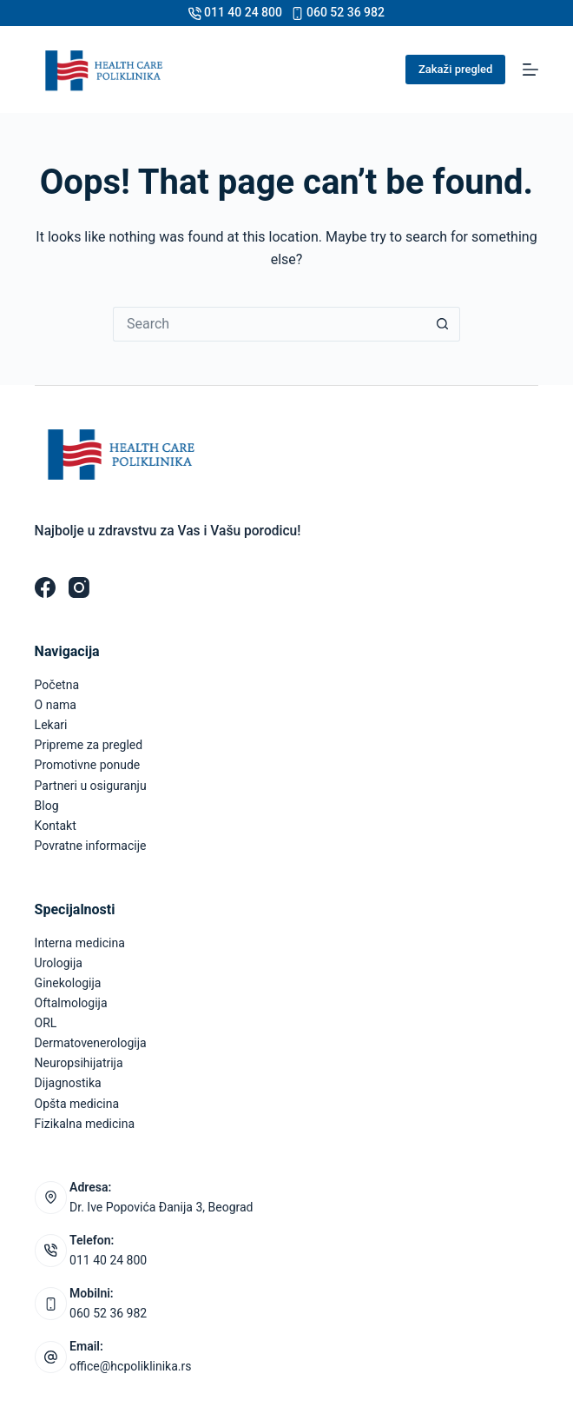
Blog (47, 806)
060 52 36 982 (345, 12)
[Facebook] (45, 587)
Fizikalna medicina (85, 1124)
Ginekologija (68, 983)
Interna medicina (80, 943)
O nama (55, 705)
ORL (46, 1023)
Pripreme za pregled (89, 745)
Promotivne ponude (88, 765)
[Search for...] (269, 324)
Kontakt (55, 826)
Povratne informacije (91, 846)
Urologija (58, 963)
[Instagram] (79, 587)
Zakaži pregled (455, 69)
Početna (57, 685)
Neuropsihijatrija (79, 1063)
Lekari (51, 725)
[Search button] (442, 324)
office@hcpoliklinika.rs (130, 1366)
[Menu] (530, 69)
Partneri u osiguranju (91, 786)
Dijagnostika (68, 1083)
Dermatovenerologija (91, 1043)
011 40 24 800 (243, 12)
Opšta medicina (77, 1104)
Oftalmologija (71, 1003)
